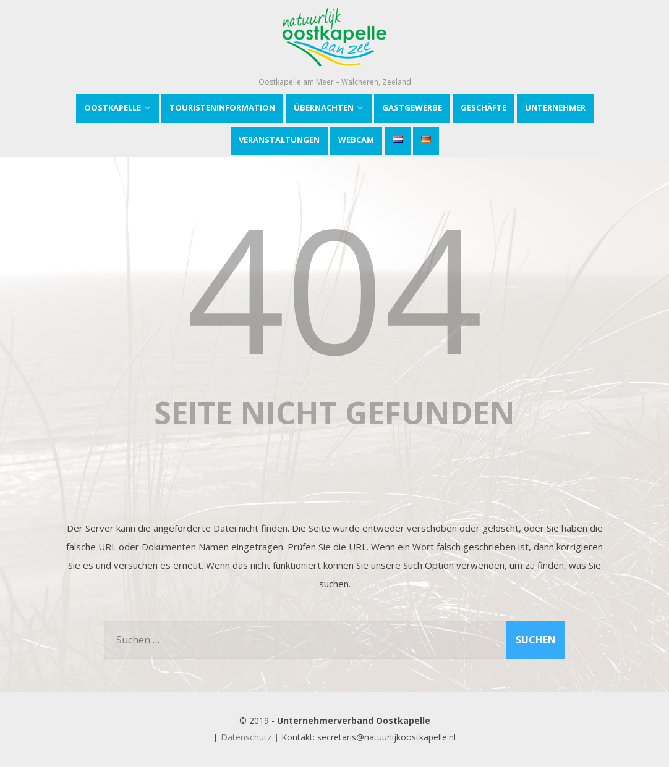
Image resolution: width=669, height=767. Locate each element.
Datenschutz (246, 737)
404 (334, 287)
